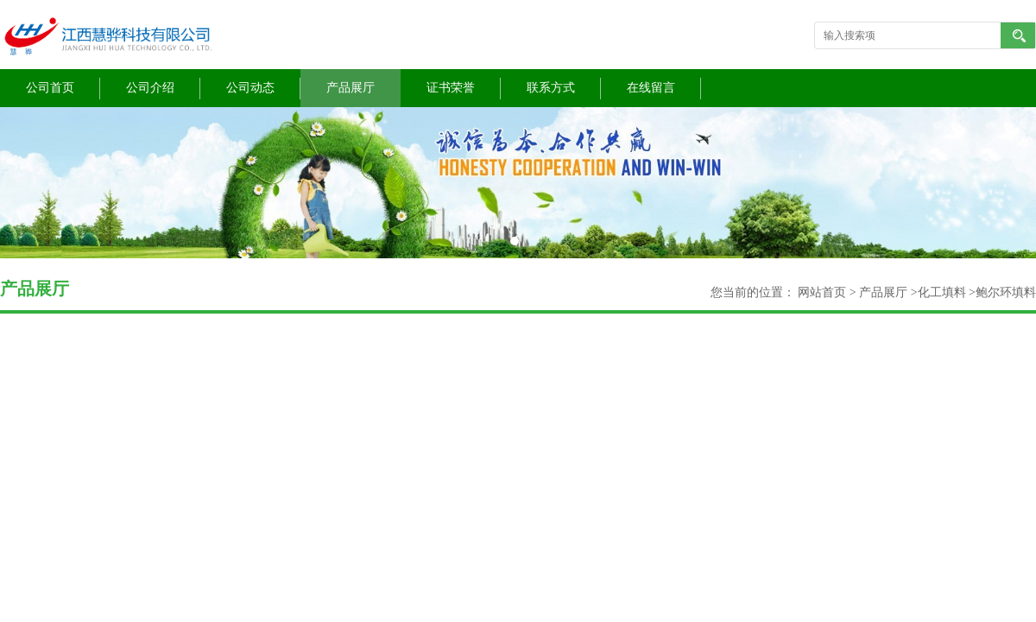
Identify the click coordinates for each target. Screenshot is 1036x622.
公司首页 (50, 87)
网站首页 (822, 292)
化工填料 (942, 292)
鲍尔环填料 (1006, 292)
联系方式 (551, 87)
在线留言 (651, 87)
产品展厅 (350, 87)
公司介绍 (150, 87)
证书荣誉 (450, 87)
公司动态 (250, 87)
